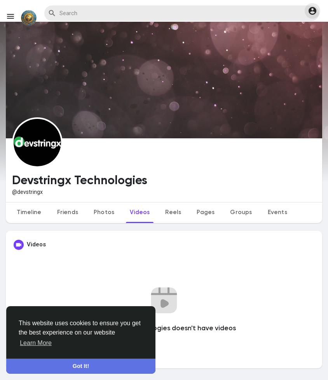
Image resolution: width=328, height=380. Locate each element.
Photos (104, 212)
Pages (206, 212)
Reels (173, 212)
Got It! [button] (81, 366)
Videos (140, 212)
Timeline (29, 212)
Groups (241, 212)
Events (277, 212)
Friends (67, 212)
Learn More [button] (36, 343)
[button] (312, 11)
